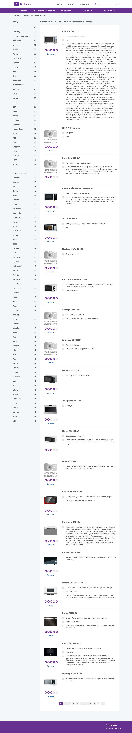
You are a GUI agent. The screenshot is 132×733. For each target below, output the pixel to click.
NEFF (24, 160)
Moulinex (24, 178)
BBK (24, 72)
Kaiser (24, 226)
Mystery (24, 89)
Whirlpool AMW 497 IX (79, 412)
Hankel (24, 368)
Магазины (84, 4)
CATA (24, 151)
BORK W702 (79, 75)
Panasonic (24, 80)
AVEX (24, 341)
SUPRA (24, 49)
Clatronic (24, 293)
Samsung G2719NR (79, 351)
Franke (24, 169)
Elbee (24, 350)
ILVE (24, 381)
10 (98, 704)
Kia (24, 386)
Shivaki (24, 200)
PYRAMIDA (24, 399)
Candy (24, 98)
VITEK (24, 164)
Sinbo (24, 111)
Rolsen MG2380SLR (79, 503)
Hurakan (24, 377)
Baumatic (24, 213)
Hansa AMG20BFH (79, 624)
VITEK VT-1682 (79, 230)
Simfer (24, 408)
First (24, 359)
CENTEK (24, 248)
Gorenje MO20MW (79, 533)
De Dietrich (24, 217)
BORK (24, 107)
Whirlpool (24, 41)
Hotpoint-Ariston (24, 173)
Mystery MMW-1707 (79, 685)
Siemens (24, 125)
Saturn (24, 133)
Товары (59, 4)
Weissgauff (24, 266)
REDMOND (24, 231)
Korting (24, 315)
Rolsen (24, 54)
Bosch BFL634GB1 (79, 654)
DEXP (24, 253)
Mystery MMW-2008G (79, 260)
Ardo (24, 240)
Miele (24, 103)
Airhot (24, 271)
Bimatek (24, 346)
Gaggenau (24, 147)
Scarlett (24, 182)
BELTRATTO (24, 284)
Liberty (24, 390)
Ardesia (24, 275)
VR (24, 187)
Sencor (24, 324)
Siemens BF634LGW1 (79, 594)
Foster (24, 301)
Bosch (24, 67)
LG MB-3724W (79, 472)
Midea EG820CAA (79, 442)
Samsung (24, 32)
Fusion (24, 363)
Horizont (24, 120)
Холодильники (109, 10)
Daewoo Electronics (24, 36)
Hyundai (24, 262)
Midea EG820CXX (79, 381)
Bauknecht (24, 209)
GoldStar (24, 310)
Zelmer (24, 116)
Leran (24, 204)
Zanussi (24, 191)
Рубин (24, 332)
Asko (24, 337)
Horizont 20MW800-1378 (79, 290)
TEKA (24, 195)
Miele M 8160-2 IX (79, 139)
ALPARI (24, 235)
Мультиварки (66, 10)
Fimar (24, 297)
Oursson (24, 319)
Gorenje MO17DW (79, 169)
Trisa (24, 416)
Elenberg (24, 257)
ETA (24, 355)
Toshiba (24, 328)
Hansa (24, 222)
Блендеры (23, 10)
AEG (24, 138)
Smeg (24, 94)
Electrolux (24, 58)
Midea (24, 45)
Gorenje (24, 63)
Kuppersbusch (24, 85)
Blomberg (24, 288)
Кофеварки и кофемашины (44, 10)
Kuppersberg (24, 129)
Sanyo (24, 403)
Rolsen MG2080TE (79, 563)
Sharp (24, 76)
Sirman (24, 412)
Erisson (24, 156)
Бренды (71, 4)
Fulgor (24, 306)
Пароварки (87, 10)
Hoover (24, 372)
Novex (24, 394)
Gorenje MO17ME (79, 321)
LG (24, 27)
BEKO (24, 244)
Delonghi (24, 142)
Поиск (116, 4)
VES (24, 421)
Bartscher (24, 279)
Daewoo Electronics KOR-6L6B (79, 199)
